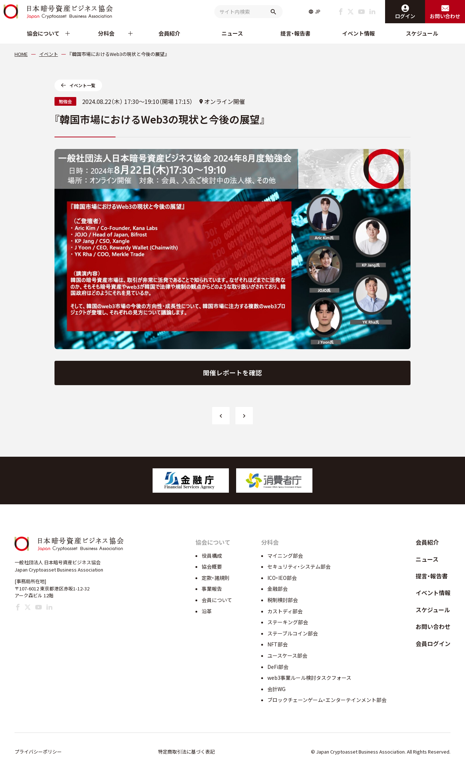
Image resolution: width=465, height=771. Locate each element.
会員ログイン (433, 643)
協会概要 (212, 566)
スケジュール (422, 33)
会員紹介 (169, 33)
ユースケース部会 (287, 655)
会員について (217, 600)
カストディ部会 (285, 611)
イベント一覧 (82, 85)
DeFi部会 (277, 666)
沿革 (207, 611)
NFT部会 (277, 644)
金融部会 (277, 588)
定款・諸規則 (216, 577)
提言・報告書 (295, 33)
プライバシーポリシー (38, 751)
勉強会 (65, 101)
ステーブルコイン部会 (292, 633)
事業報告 (212, 588)
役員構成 (212, 555)
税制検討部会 (282, 600)
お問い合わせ (433, 626)
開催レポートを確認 (232, 372)
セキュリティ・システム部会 (299, 566)
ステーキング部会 (287, 622)
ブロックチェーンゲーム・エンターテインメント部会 (327, 699)
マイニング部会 (285, 555)
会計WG (276, 689)
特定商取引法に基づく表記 (186, 751)
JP (317, 11)
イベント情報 (358, 33)
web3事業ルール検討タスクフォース (309, 677)
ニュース (232, 33)
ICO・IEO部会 (282, 577)
